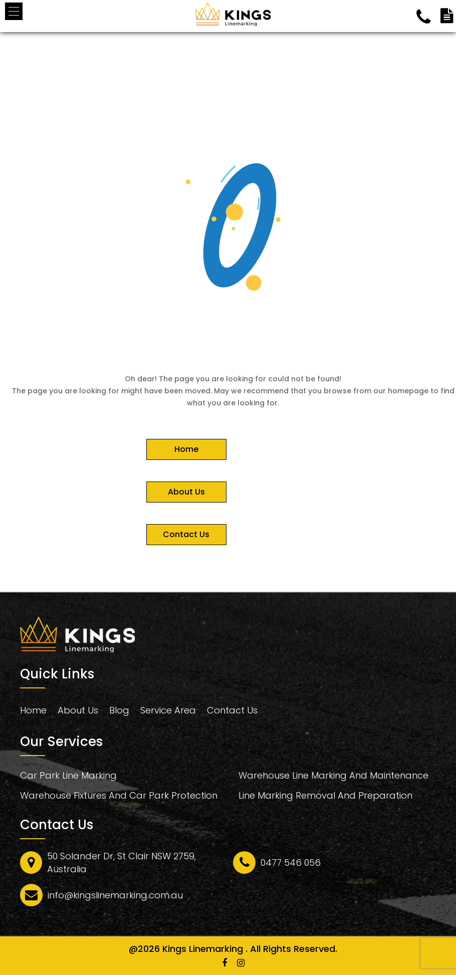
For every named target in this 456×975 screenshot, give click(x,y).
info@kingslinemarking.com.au (115, 895)
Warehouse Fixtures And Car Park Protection (118, 797)
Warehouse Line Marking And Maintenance (333, 777)
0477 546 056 (291, 862)
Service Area (168, 710)
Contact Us (232, 710)
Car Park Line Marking (68, 777)
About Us (78, 710)
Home (33, 710)
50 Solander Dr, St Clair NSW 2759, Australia (121, 862)
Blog (119, 710)
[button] (14, 11)
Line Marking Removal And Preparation (325, 797)
